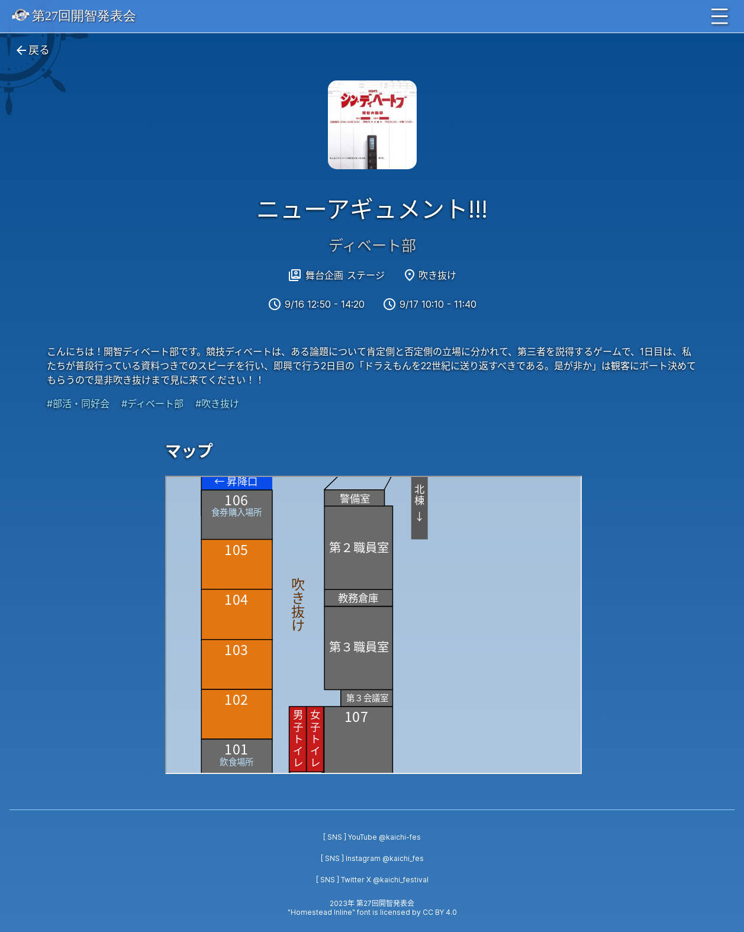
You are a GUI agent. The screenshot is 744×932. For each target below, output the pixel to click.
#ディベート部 (152, 403)
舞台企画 (324, 275)
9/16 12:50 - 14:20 (325, 304)
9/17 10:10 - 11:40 (438, 304)
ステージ (366, 275)
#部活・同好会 (78, 403)
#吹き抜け (217, 403)
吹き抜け (437, 275)
